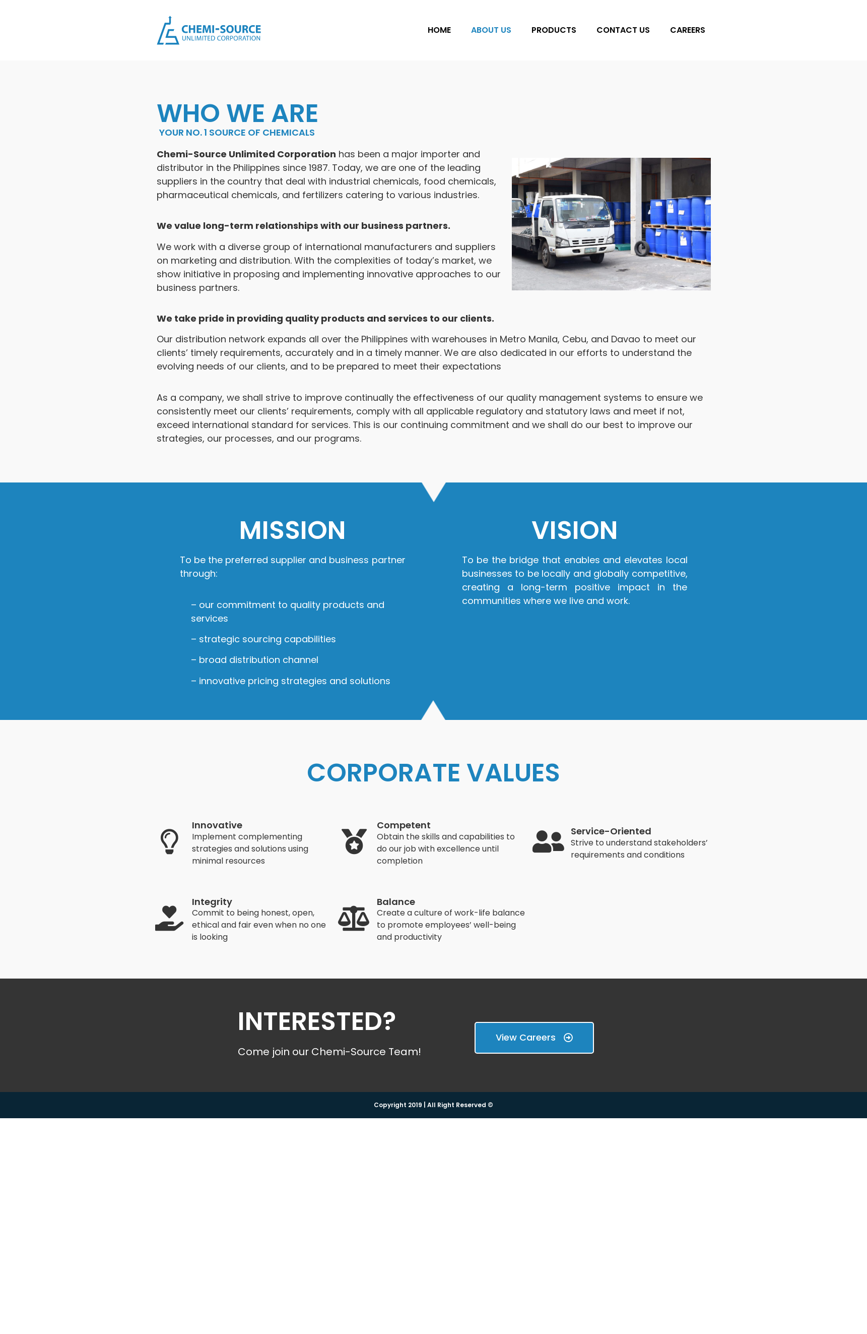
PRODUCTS (553, 30)
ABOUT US (491, 30)
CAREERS (687, 30)
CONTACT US (623, 30)
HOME (439, 30)
